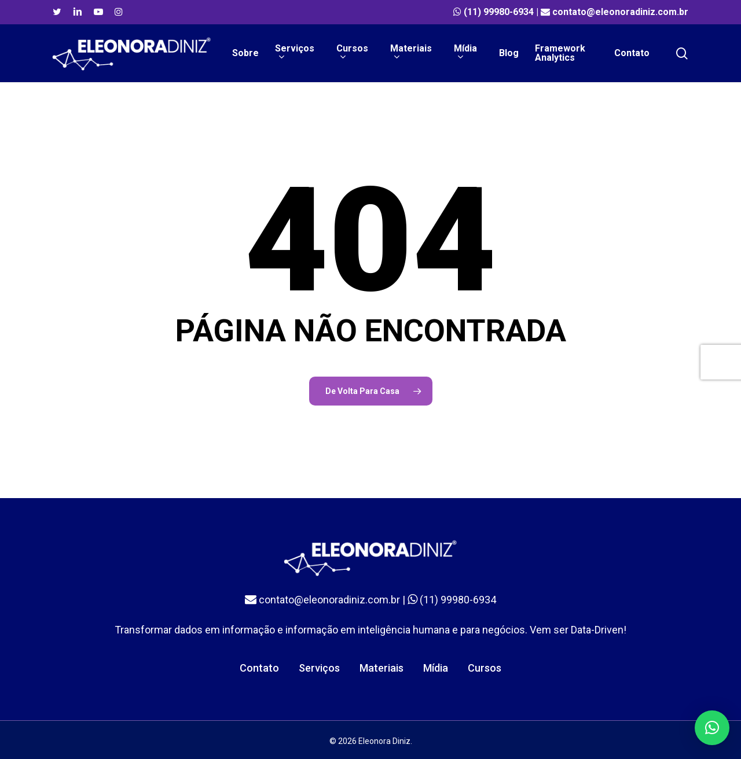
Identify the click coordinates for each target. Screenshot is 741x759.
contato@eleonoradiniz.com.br (620, 11)
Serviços (319, 668)
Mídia (435, 668)
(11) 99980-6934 (499, 11)
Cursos (484, 668)
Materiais (381, 668)
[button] (712, 727)
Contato (259, 668)
